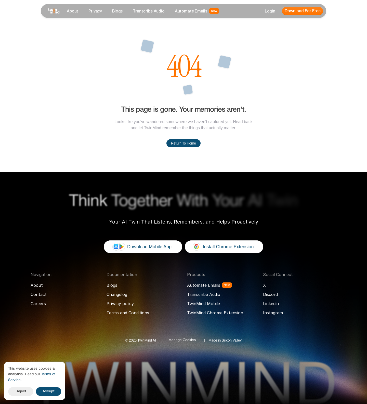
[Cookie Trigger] (182, 340)
